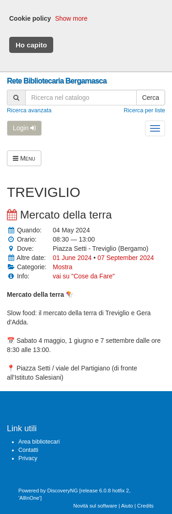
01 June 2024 (73, 257)
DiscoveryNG (62, 490)
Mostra (62, 267)
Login (24, 128)
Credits (145, 505)
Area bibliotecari (39, 442)
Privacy (27, 458)
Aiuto (127, 505)
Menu (24, 158)
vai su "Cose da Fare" (84, 276)
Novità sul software (95, 505)
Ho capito (31, 45)
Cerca (150, 97)
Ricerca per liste (144, 110)
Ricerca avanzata (29, 110)
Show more (71, 18)
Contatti (28, 450)
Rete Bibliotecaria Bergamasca (56, 80)
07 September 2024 (126, 257)
